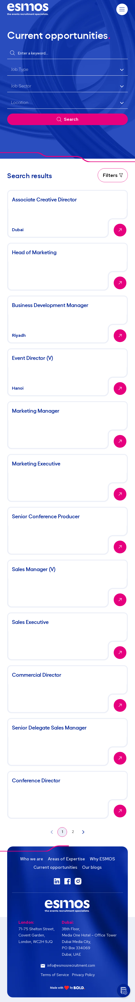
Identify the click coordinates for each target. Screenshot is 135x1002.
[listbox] (67, 70)
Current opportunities (55, 867)
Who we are (31, 859)
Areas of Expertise (66, 859)
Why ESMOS (102, 859)
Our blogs (92, 867)
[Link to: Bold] (67, 987)
